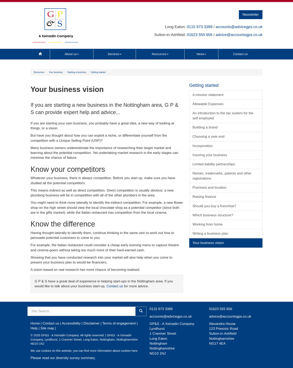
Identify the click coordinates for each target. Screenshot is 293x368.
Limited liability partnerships (213, 164)
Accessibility (71, 323)
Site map (47, 328)
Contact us (240, 54)
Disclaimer (91, 323)
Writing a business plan (210, 233)
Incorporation (202, 146)
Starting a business (76, 72)
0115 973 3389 (199, 27)
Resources (160, 54)
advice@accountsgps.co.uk (239, 35)
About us (72, 54)
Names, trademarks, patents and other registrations (221, 175)
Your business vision (208, 243)
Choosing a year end (208, 136)
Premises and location (209, 187)
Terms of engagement (119, 323)
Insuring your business (209, 155)
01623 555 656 (199, 35)
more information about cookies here (113, 350)
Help (34, 328)
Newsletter (251, 14)
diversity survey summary (75, 358)
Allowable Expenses (207, 104)
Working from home (207, 224)
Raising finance (204, 197)
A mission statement (207, 95)
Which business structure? (212, 215)
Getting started (98, 72)
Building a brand (205, 127)
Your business (56, 72)
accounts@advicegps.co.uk (239, 27)
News (201, 54)
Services (114, 54)
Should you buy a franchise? (214, 206)
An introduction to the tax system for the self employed (223, 115)
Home (35, 323)
